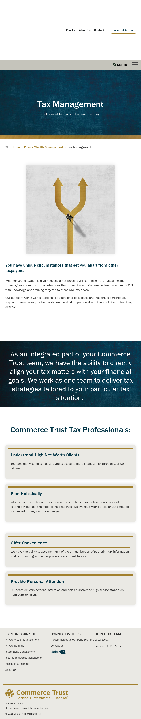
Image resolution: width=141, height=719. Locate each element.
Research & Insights (17, 618)
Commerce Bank (42, 688)
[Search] (120, 19)
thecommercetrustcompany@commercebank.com (80, 594)
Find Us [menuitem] (70, 7)
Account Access (123, 7)
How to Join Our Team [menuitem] (109, 600)
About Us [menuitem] (85, 7)
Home (16, 101)
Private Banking (14, 600)
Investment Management (20, 606)
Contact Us (57, 600)
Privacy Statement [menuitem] (14, 657)
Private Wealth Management (43, 101)
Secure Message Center (82, 679)
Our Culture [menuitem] (102, 594)
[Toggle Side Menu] (135, 18)
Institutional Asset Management (24, 612)
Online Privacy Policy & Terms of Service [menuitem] (26, 662)
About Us (10, 624)
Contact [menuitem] (99, 7)
